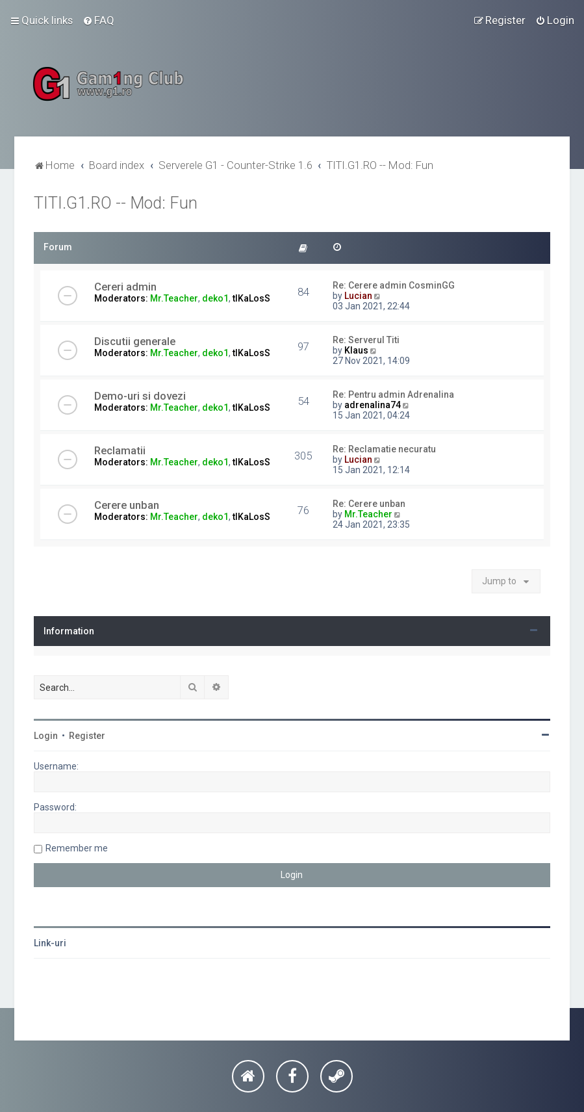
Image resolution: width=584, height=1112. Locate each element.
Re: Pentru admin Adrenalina (393, 394)
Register (87, 736)
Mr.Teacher (174, 298)
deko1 (215, 298)
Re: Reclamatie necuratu (384, 449)
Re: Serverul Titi (366, 340)
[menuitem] (98, 20)
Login (46, 736)
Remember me (76, 848)
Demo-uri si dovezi (140, 395)
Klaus (356, 350)
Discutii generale (134, 341)
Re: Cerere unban (369, 503)
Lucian (358, 296)
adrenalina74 (372, 405)
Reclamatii (120, 450)
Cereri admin (125, 286)
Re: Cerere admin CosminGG (394, 285)
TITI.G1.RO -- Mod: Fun (115, 203)
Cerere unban (126, 504)
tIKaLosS (251, 298)
